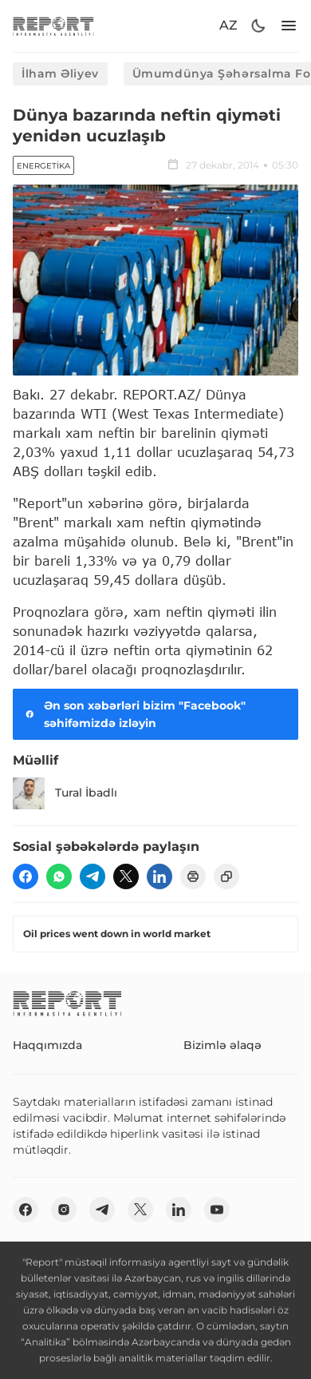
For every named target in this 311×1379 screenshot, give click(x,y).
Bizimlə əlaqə (222, 1045)
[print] (193, 876)
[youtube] (217, 1209)
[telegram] (92, 876)
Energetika (43, 166)
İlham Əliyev (60, 73)
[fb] (25, 876)
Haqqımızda (47, 1045)
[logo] (53, 26)
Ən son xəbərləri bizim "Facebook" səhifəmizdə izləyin (134, 714)
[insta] (64, 1209)
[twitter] (126, 876)
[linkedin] (159, 876)
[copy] (226, 876)
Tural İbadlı (65, 793)
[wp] (59, 876)
